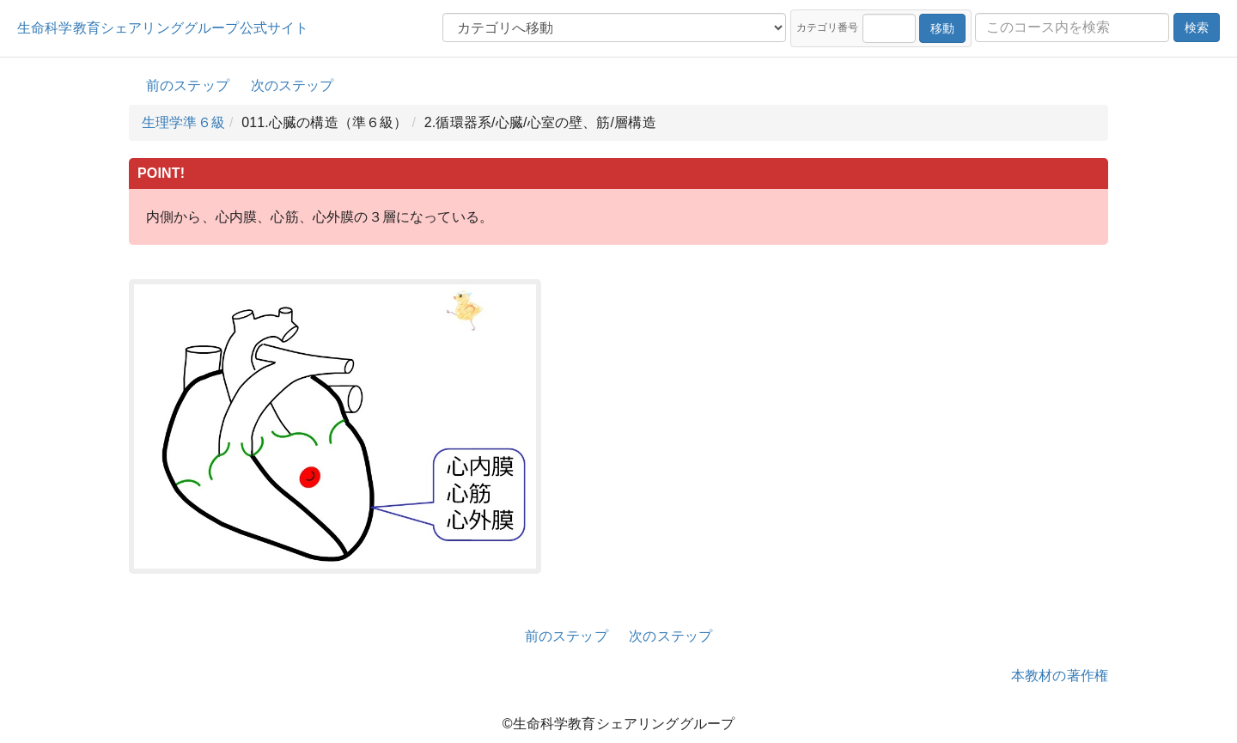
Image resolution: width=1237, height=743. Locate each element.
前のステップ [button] (187, 85)
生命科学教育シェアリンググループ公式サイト (162, 28)
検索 (1197, 27)
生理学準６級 (183, 122)
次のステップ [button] (292, 85)
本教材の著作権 (1059, 675)
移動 (942, 28)
